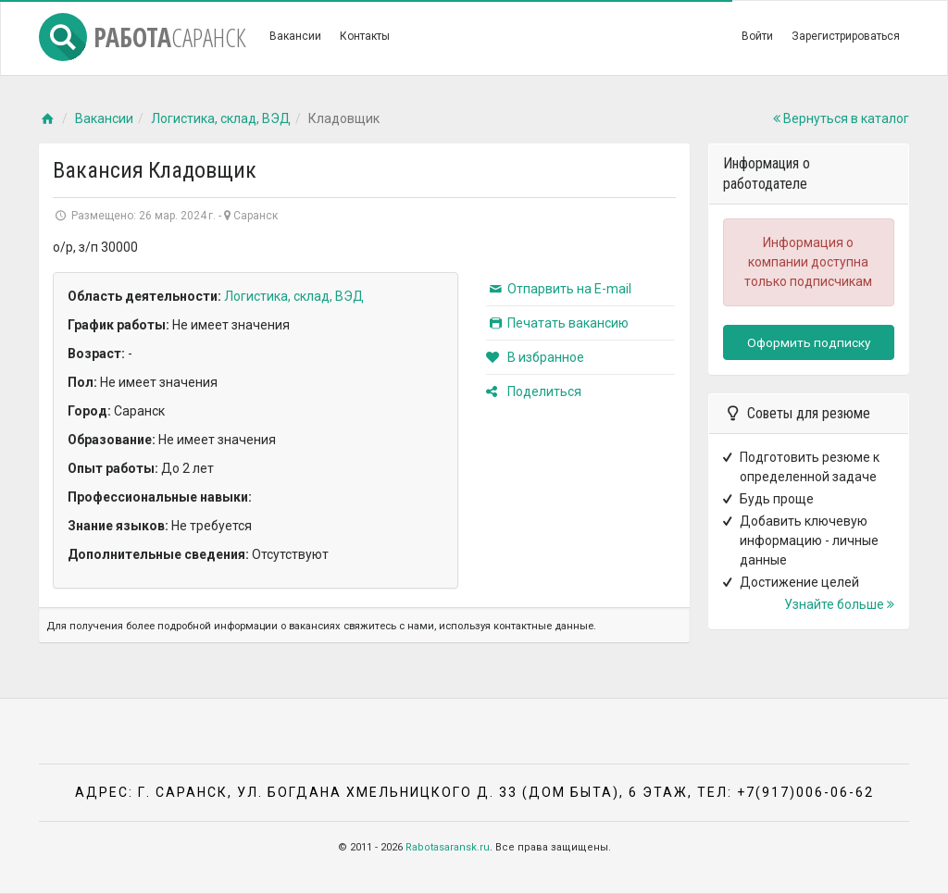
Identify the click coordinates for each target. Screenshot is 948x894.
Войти (757, 36)
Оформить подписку (808, 342)
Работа (142, 37)
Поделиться (533, 391)
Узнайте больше (839, 604)
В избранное (535, 357)
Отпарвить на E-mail (558, 288)
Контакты (365, 36)
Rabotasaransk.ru (447, 847)
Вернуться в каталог (841, 118)
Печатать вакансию (557, 323)
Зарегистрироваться (846, 36)
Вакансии (295, 36)
